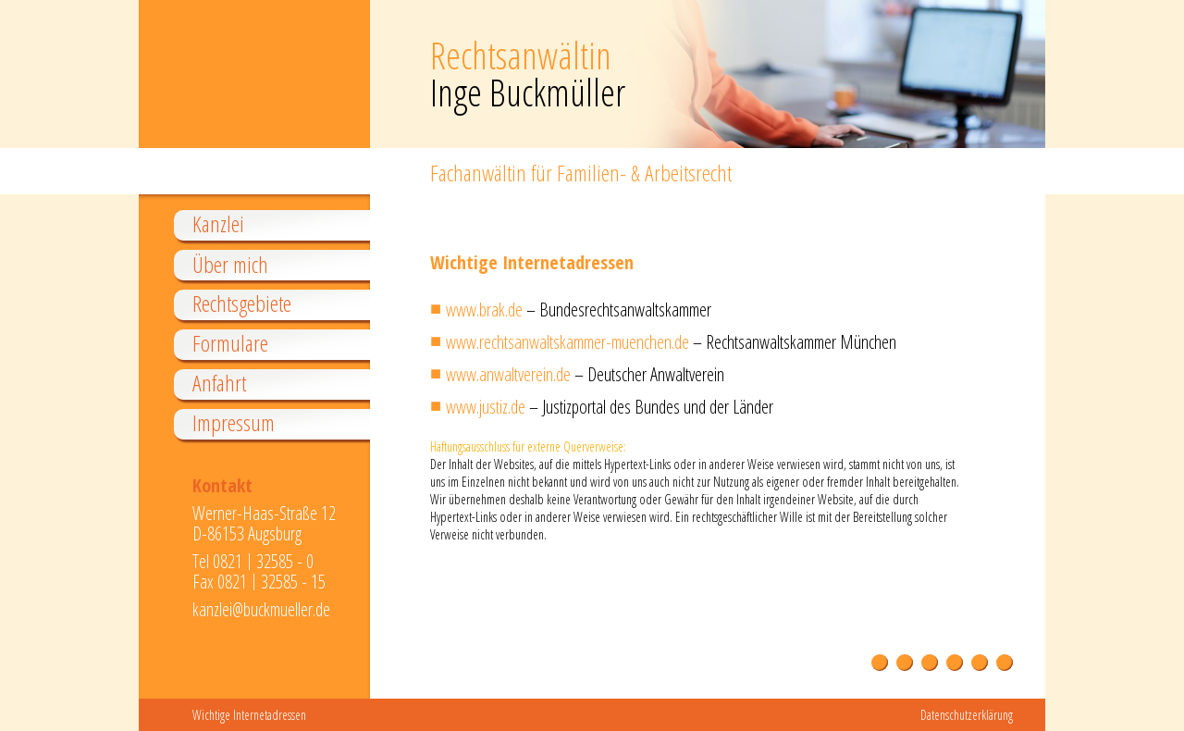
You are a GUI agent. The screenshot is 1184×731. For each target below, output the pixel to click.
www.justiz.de (485, 406)
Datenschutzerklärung (966, 715)
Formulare (230, 343)
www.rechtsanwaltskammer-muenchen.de (567, 341)
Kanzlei (218, 224)
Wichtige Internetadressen (249, 715)
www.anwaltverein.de (508, 374)
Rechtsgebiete (241, 304)
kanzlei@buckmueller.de (261, 609)
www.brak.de (484, 309)
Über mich (230, 264)
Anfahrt (219, 383)
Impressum (233, 423)
